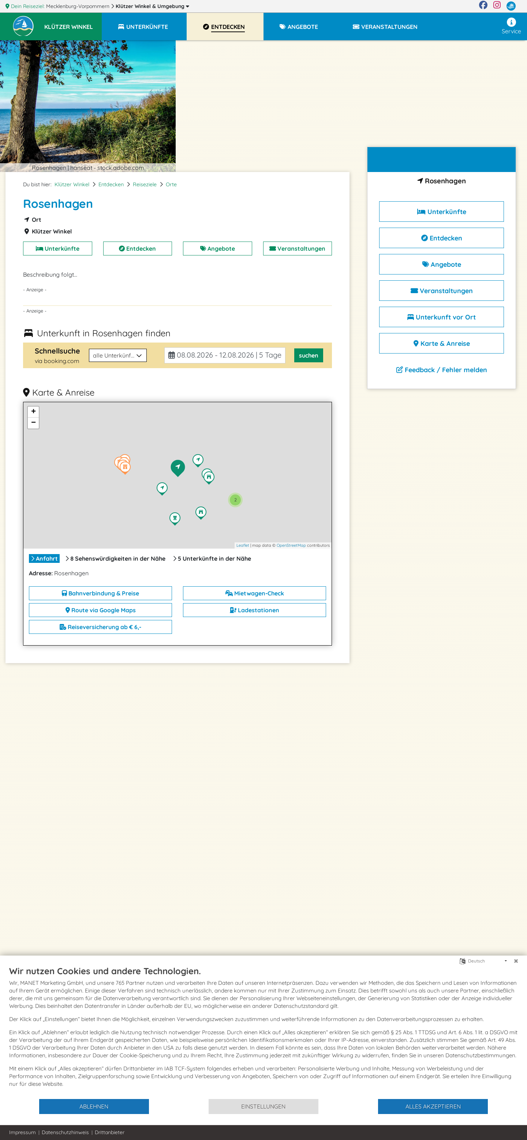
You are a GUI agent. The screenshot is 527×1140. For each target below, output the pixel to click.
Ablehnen (93, 1106)
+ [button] (33, 412)
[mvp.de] (511, 6)
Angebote (217, 248)
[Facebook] (483, 6)
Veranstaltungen (297, 248)
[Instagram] (497, 6)
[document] (263, 1032)
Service (511, 26)
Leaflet (242, 545)
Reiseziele (145, 184)
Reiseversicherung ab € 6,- (100, 627)
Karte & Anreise (442, 343)
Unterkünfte (57, 248)
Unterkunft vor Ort (441, 317)
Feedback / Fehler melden (441, 370)
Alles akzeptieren (433, 1106)
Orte (171, 184)
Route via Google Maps (101, 610)
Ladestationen (254, 610)
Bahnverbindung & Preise (100, 593)
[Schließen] (516, 961)
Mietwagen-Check (254, 593)
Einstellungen (263, 1106)
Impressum (22, 1132)
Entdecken (111, 184)
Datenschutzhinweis (65, 1132)
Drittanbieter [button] (109, 1132)
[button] (73, 23)
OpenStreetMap (291, 545)
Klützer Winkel (152, 6)
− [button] (33, 423)
